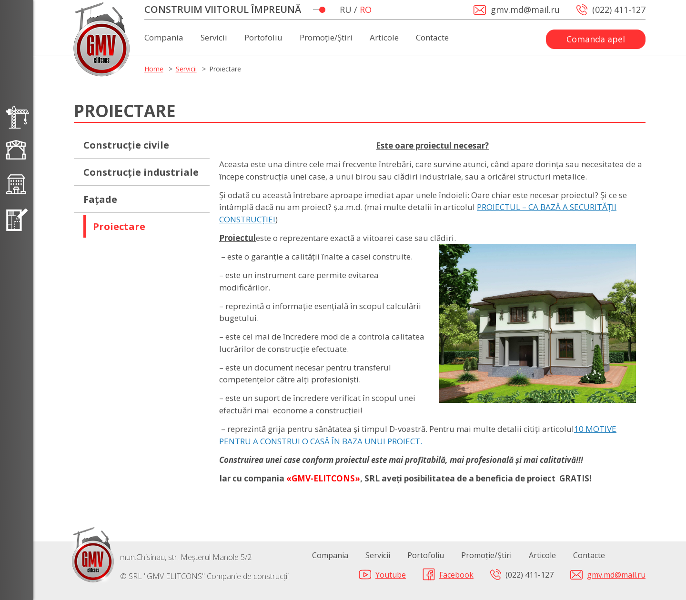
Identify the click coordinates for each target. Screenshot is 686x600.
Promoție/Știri (326, 38)
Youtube (390, 575)
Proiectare (119, 226)
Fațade (100, 199)
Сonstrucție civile (126, 145)
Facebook (456, 575)
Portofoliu (263, 38)
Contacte (432, 38)
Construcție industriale (141, 172)
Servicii (214, 38)
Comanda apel (595, 39)
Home (153, 68)
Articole (384, 38)
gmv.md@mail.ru (616, 575)
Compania (163, 38)
